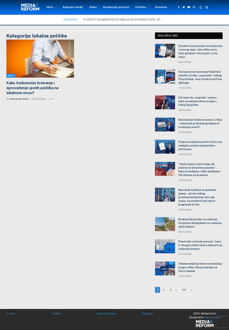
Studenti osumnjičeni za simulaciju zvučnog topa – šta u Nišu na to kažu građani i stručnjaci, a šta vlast (124, 19)
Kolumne (161, 7)
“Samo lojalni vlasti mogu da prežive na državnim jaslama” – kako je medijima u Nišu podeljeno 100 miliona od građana (199, 170)
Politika (140, 7)
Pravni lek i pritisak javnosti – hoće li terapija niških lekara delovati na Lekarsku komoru (200, 245)
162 (184, 289)
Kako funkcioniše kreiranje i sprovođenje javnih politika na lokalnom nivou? (32, 88)
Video (93, 7)
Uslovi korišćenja (106, 313)
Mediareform (212, 317)
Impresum (147, 313)
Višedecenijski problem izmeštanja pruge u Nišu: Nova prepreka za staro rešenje (200, 267)
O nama (10, 313)
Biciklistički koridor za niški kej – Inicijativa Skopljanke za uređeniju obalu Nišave (200, 223)
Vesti (49, 7)
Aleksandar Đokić (19, 99)
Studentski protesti (116, 7)
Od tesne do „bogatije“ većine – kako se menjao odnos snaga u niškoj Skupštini (197, 101)
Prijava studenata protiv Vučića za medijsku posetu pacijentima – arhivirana (200, 145)
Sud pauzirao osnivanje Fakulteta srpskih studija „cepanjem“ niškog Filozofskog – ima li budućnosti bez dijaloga (200, 77)
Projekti (56, 313)
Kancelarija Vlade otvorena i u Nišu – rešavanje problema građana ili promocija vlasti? (200, 123)
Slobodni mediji (73, 7)
